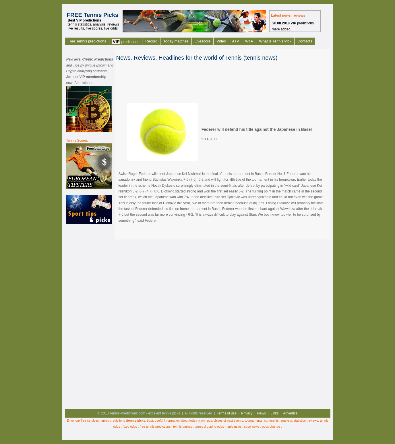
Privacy (246, 413)
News (261, 413)
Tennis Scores (77, 141)
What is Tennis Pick (275, 41)
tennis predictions (112, 420)
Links (275, 413)
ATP (235, 41)
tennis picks (136, 420)
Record (151, 41)
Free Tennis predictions (87, 41)
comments (271, 420)
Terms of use (227, 413)
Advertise (290, 413)
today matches (199, 420)
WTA (249, 41)
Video (221, 41)
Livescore (203, 41)
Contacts (304, 41)
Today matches (175, 41)
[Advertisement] (89, 316)
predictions (126, 41)
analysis (286, 420)
